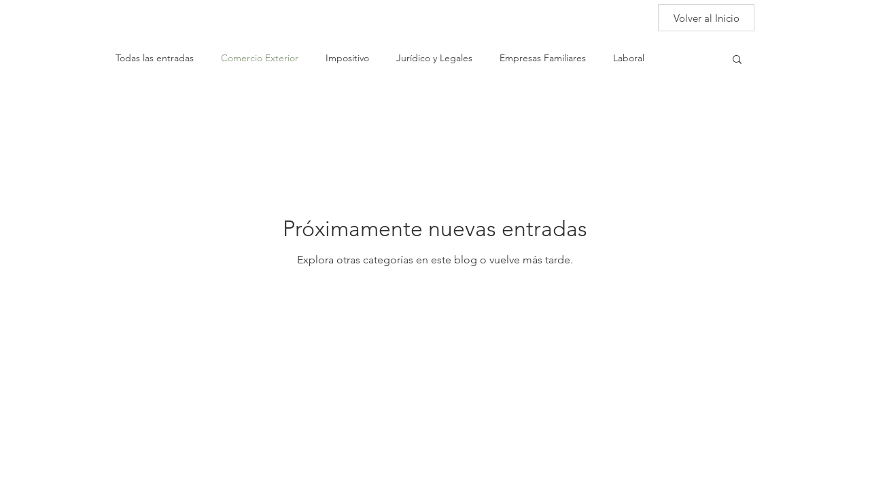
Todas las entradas (155, 58)
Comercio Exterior (259, 58)
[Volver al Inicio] (706, 17)
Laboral (628, 58)
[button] (737, 60)
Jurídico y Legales (434, 58)
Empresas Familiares (543, 58)
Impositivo (347, 58)
